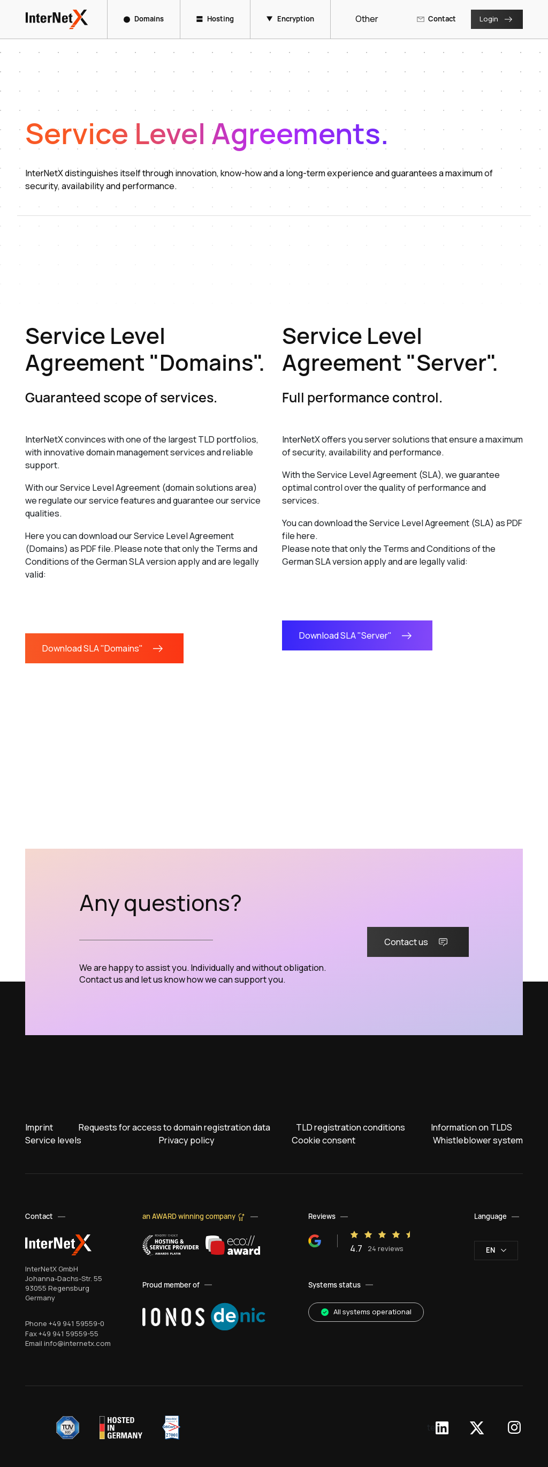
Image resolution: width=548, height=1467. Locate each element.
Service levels (53, 1140)
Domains (144, 19)
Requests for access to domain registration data (174, 1127)
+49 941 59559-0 (76, 1323)
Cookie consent (323, 1140)
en (496, 1250)
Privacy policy (187, 1140)
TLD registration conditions (350, 1127)
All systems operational (366, 1311)
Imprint (39, 1127)
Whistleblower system (478, 1140)
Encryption (290, 19)
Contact (436, 19)
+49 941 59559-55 (68, 1333)
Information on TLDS (471, 1127)
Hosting (215, 19)
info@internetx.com (77, 1343)
